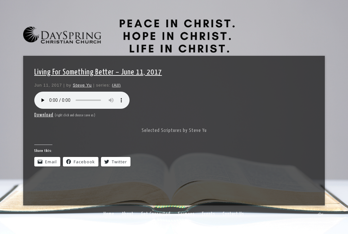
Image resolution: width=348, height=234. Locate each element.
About (128, 213)
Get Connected (156, 213)
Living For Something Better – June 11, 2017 (98, 72)
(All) (116, 85)
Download (43, 115)
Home (109, 213)
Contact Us (233, 213)
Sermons (186, 213)
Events (208, 213)
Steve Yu (82, 85)
